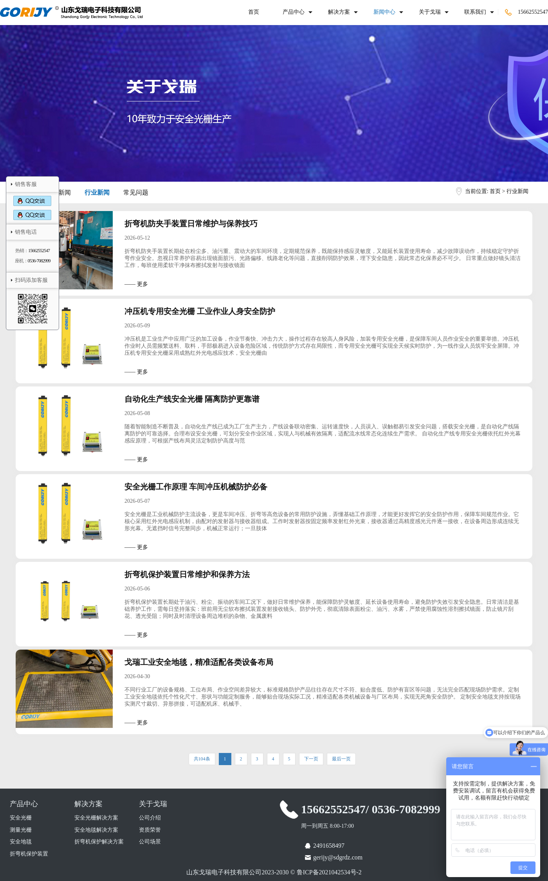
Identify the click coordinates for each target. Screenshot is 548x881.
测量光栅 (21, 830)
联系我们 (475, 12)
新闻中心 (384, 12)
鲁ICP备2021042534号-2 (329, 872)
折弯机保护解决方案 (99, 842)
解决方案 (339, 12)
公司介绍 (150, 818)
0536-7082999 (39, 261)
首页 (253, 12)
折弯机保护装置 (29, 854)
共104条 (202, 759)
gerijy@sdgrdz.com (337, 857)
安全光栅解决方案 (96, 818)
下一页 (311, 759)
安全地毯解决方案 (96, 830)
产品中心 (294, 12)
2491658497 (328, 845)
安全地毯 (21, 842)
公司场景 (150, 842)
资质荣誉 (150, 830)
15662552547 (526, 12)
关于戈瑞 (430, 12)
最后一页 (341, 759)
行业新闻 (97, 192)
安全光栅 (21, 818)
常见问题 (135, 192)
